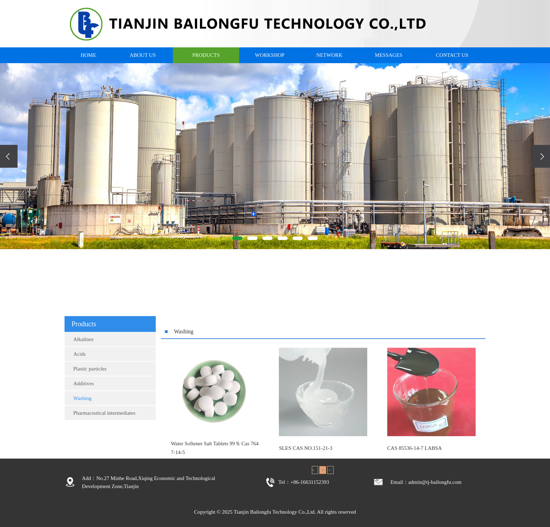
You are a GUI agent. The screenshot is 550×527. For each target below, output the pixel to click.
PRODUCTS (206, 55)
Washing (82, 437)
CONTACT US (452, 55)
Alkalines (83, 378)
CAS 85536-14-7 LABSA (414, 504)
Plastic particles (90, 408)
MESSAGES (388, 55)
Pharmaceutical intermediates (104, 452)
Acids (79, 393)
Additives (83, 422)
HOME (88, 55)
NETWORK (329, 55)
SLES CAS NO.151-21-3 (305, 504)
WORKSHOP (269, 55)
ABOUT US (143, 55)
